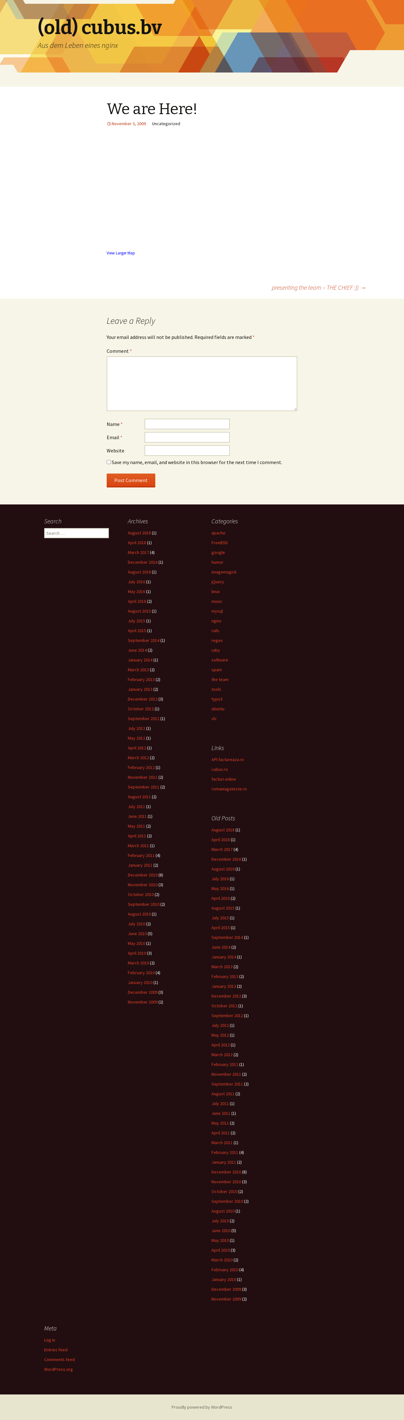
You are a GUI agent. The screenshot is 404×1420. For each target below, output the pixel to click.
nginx (216, 621)
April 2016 (137, 601)
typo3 (217, 699)
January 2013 (140, 689)
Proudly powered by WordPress (202, 1407)
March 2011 (138, 845)
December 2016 (142, 562)
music (217, 601)
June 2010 (137, 933)
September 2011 (143, 787)
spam (216, 669)
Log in (49, 1340)
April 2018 (137, 542)
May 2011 (136, 826)
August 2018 (139, 533)
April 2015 (137, 630)
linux (215, 591)
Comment (119, 351)
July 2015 (136, 621)
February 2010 (141, 972)
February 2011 (141, 855)
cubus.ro (219, 769)
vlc (214, 718)
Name (115, 424)
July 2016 (136, 582)
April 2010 (137, 953)
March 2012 (138, 757)
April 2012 (137, 748)
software (219, 660)
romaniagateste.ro (229, 789)
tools (216, 689)
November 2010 (142, 884)
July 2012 (136, 728)
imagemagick (224, 572)
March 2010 (138, 963)
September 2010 (143, 904)
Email (114, 437)
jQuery (217, 582)
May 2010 (136, 943)
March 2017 (138, 552)
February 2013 (141, 679)
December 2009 (142, 992)
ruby (215, 650)
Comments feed (59, 1359)
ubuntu (217, 709)
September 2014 (143, 640)
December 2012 (142, 699)
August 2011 (139, 797)
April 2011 (137, 836)
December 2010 (142, 875)
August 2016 (139, 572)
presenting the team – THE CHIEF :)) (319, 287)
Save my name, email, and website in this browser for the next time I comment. (197, 462)
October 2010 (141, 894)
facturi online (223, 779)
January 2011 (140, 865)
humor (217, 562)
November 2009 (142, 1002)
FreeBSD (219, 542)
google (218, 552)
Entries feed (56, 1350)
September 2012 (143, 718)
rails (215, 630)
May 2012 (136, 738)
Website (115, 450)
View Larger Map (121, 253)
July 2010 (136, 924)
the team (220, 679)
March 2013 (138, 669)
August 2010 (139, 914)
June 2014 (137, 650)
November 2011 (142, 777)
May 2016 (136, 591)
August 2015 (139, 611)
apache (218, 533)
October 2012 (141, 709)
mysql (217, 611)
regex (217, 640)
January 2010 (140, 982)
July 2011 (136, 806)
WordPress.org (58, 1369)
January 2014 (140, 660)
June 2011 (137, 816)
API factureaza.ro (227, 759)
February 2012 (141, 767)
